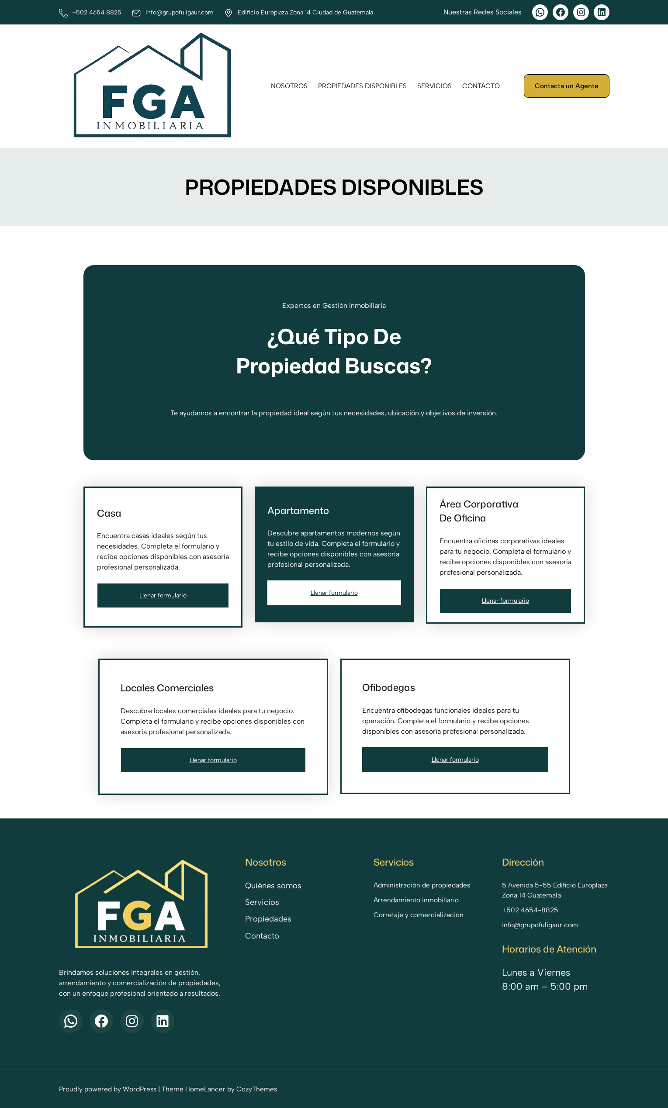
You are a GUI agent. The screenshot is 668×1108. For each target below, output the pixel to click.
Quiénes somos (273, 886)
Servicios (262, 902)
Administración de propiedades (422, 885)
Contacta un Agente (567, 86)
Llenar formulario (163, 595)
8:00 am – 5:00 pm (545, 986)
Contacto (262, 936)
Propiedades (268, 919)
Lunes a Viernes (536, 972)
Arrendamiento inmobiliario (416, 900)
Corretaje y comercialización (419, 915)
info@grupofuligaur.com (540, 925)
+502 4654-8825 (530, 910)
